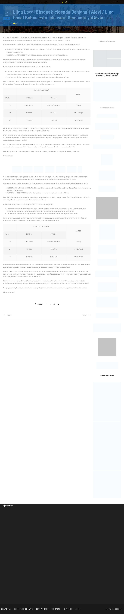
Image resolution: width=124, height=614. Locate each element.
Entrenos (52, 18)
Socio (84, 18)
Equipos (29, 18)
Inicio (7, 18)
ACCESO (78, 609)
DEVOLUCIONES (42, 609)
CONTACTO (56, 609)
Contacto (73, 18)
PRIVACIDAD (6, 609)
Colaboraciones (96, 18)
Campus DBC (18, 18)
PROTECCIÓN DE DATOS (23, 609)
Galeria (63, 18)
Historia (109, 18)
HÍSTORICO (68, 609)
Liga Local (40, 18)
